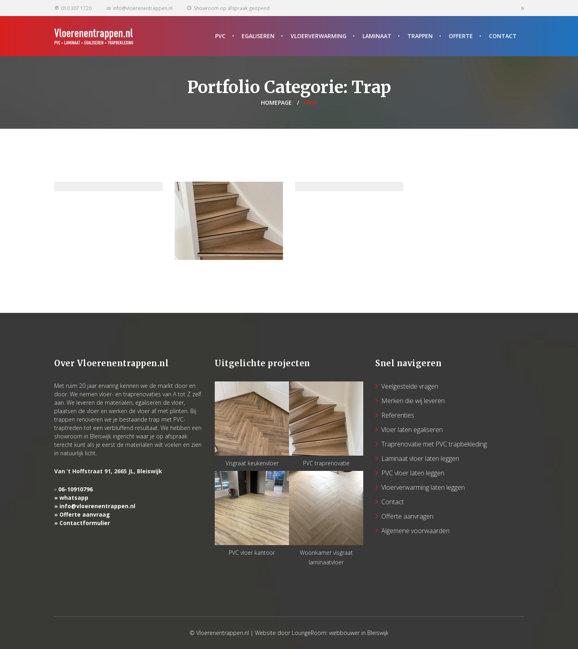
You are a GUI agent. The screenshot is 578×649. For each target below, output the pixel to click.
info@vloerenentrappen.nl (97, 506)
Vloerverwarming (318, 36)
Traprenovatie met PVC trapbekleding (434, 444)
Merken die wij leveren (413, 400)
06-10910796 (75, 489)
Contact (503, 36)
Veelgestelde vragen (409, 386)
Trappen (420, 36)
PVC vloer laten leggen (412, 472)
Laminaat (376, 36)
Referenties (397, 415)
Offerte (461, 36)
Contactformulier (84, 523)
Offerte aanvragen (407, 516)
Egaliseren (258, 36)
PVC (220, 36)
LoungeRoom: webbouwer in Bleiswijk (340, 633)
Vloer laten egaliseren (412, 429)
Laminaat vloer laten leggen (420, 458)
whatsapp (73, 497)
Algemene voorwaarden (415, 530)
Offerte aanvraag (84, 514)
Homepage (276, 102)
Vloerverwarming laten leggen (423, 487)
